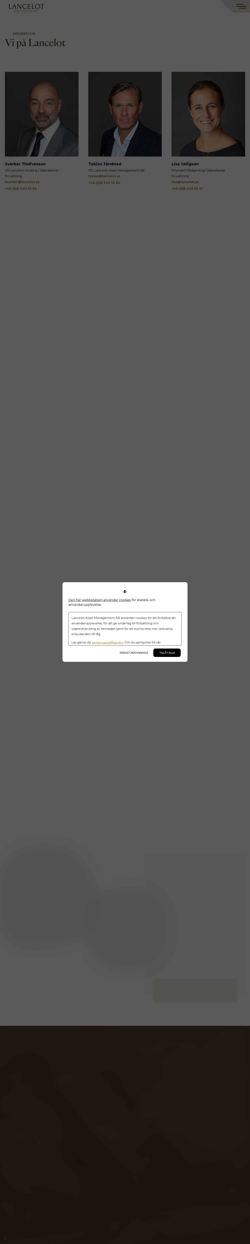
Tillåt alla (167, 652)
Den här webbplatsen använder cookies (99, 600)
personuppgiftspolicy (107, 642)
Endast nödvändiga (134, 652)
